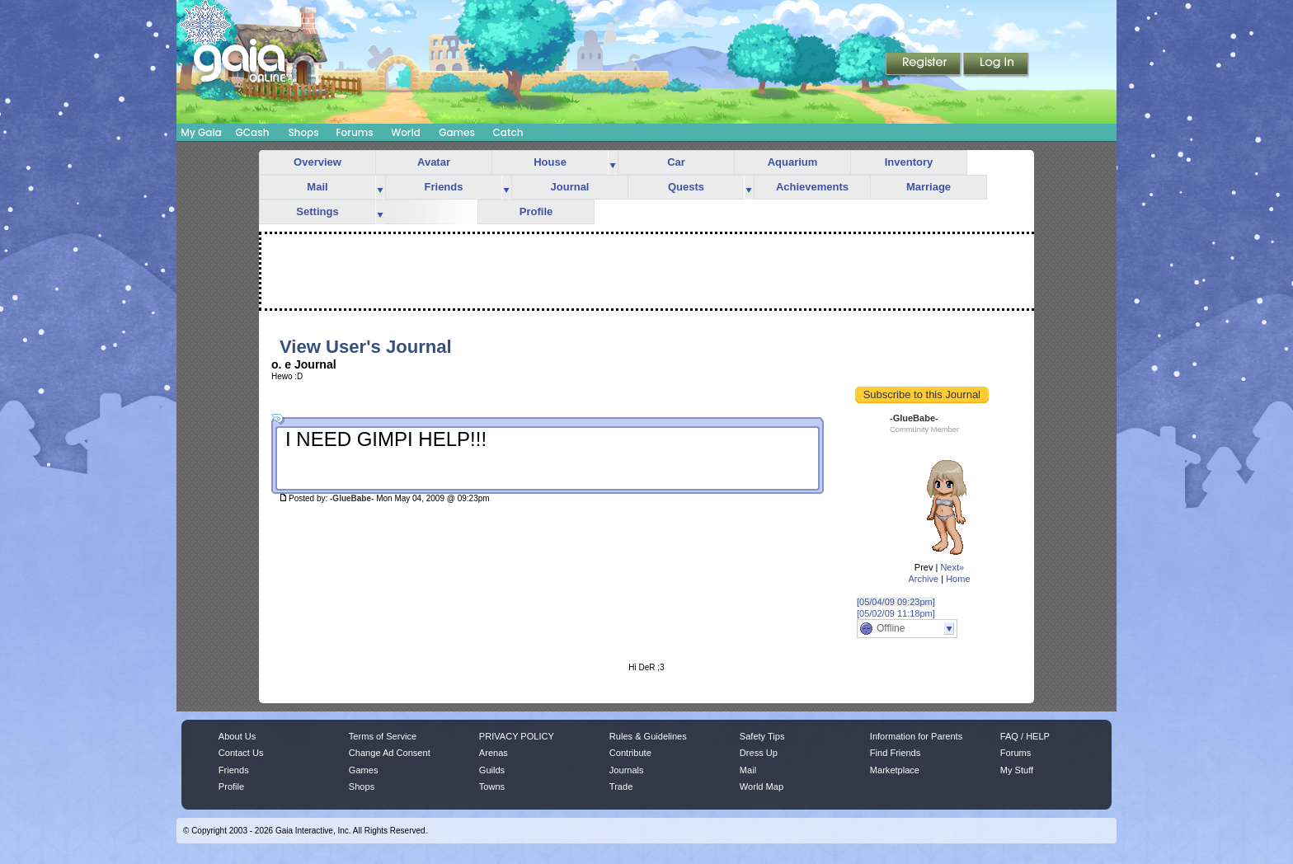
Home (958, 579)
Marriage (928, 187)
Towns (492, 786)
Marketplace (894, 770)
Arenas (493, 753)
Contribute (630, 753)
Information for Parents (916, 736)
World (406, 132)
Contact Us (241, 753)
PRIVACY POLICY (516, 736)
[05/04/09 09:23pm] (896, 602)
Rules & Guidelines (648, 736)
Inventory (909, 162)
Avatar (433, 162)
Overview (317, 162)
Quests (686, 187)
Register (924, 65)
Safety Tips (762, 736)
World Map (761, 786)
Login (996, 65)
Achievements (812, 187)
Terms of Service (382, 736)
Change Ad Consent (389, 753)
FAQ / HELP (1025, 736)
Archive (923, 579)
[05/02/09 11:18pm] (896, 613)
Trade (620, 786)
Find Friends (895, 753)
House (550, 162)
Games (457, 132)
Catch (508, 132)
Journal (570, 187)
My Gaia (201, 132)
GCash (253, 132)
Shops (303, 132)
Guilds (492, 770)
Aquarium (793, 162)
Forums (354, 132)
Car (676, 162)
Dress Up (759, 753)
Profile (536, 211)
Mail (317, 187)
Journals (626, 770)
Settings (317, 211)
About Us (237, 736)
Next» (952, 567)
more (613, 163)
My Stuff (1016, 770)
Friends (444, 187)
